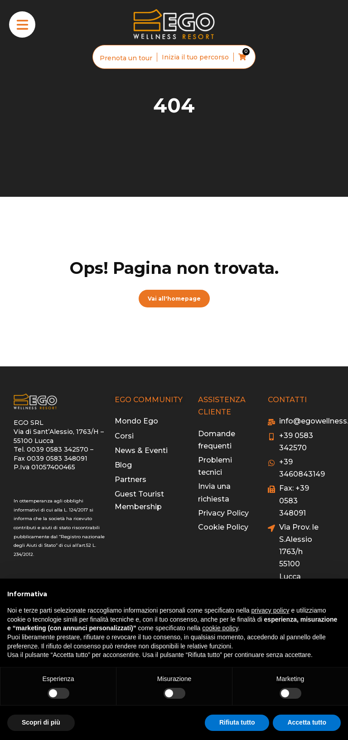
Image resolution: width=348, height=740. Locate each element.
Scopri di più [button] (41, 722)
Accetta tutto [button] (306, 722)
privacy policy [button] (270, 610)
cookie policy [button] (220, 628)
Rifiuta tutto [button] (237, 722)
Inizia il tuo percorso (195, 57)
